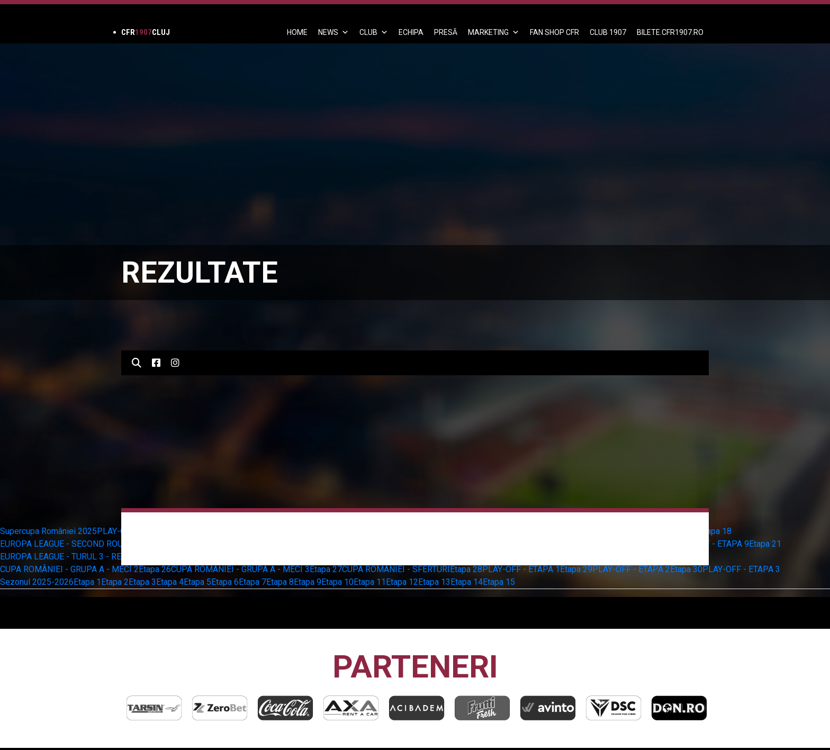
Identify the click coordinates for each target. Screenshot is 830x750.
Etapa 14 (466, 582)
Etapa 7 (252, 582)
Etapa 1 (87, 582)
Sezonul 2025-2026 (37, 582)
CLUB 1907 (608, 32)
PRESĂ (445, 32)
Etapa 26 (155, 569)
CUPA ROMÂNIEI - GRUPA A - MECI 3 (240, 569)
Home (297, 32)
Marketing (493, 32)
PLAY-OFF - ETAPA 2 (631, 569)
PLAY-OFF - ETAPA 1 (521, 569)
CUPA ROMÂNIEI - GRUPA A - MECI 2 (69, 569)
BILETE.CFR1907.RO (670, 32)
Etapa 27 (326, 569)
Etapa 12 (402, 582)
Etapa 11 (370, 582)
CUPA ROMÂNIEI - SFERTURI (396, 569)
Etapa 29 (576, 569)
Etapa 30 (686, 569)
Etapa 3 (142, 582)
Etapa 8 (280, 582)
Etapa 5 (197, 582)
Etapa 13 (434, 582)
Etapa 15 (499, 582)
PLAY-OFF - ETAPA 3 (741, 569)
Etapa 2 (115, 582)
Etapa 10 (337, 582)
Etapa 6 (225, 582)
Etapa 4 (170, 582)
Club (373, 32)
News (333, 32)
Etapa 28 (466, 569)
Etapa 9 (307, 582)
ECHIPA (411, 32)
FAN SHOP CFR (554, 32)
